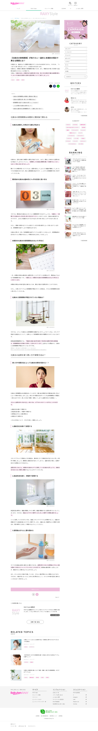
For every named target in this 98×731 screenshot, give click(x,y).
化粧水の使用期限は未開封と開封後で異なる (25, 96)
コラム (66, 68)
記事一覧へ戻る (35, 622)
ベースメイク (68, 52)
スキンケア (17, 77)
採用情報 (60, 715)
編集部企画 (32, 677)
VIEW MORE (84, 115)
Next (57, 597)
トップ (18, 8)
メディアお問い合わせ (58, 695)
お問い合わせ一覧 (22, 726)
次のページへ (35, 589)
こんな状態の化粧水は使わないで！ (23, 105)
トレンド (83, 130)
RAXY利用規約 (56, 701)
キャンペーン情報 (49, 8)
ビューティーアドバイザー (38, 701)
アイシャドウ (75, 130)
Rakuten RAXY (17, 3)
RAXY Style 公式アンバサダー (73, 127)
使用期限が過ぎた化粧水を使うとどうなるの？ (26, 102)
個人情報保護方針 (44, 715)
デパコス (68, 141)
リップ (80, 133)
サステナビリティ (32, 726)
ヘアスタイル (71, 135)
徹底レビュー (72, 133)
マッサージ (32, 646)
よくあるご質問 (79, 8)
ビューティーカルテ (36, 699)
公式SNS (64, 8)
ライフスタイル (72, 144)
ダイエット (83, 141)
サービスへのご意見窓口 (58, 699)
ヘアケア (67, 61)
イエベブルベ (80, 135)
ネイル (66, 65)
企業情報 (37, 715)
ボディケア (67, 58)
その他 (66, 71)
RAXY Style (34, 8)
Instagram (75, 697)
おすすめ (26, 662)
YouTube (75, 704)
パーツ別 (76, 138)
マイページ (34, 697)
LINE (74, 699)
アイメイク (67, 55)
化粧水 (23, 79)
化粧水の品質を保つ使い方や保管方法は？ (24, 99)
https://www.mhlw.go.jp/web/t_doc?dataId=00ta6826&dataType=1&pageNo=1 (28, 349)
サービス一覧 (13, 726)
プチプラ (69, 138)
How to (13, 79)
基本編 (18, 79)
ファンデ (75, 141)
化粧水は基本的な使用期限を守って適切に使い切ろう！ (28, 109)
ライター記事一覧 (55, 615)
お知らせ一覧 (56, 692)
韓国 (68, 130)
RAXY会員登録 (76, 692)
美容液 (31, 662)
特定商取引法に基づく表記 (59, 704)
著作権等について (53, 715)
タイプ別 (81, 144)
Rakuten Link (76, 701)
